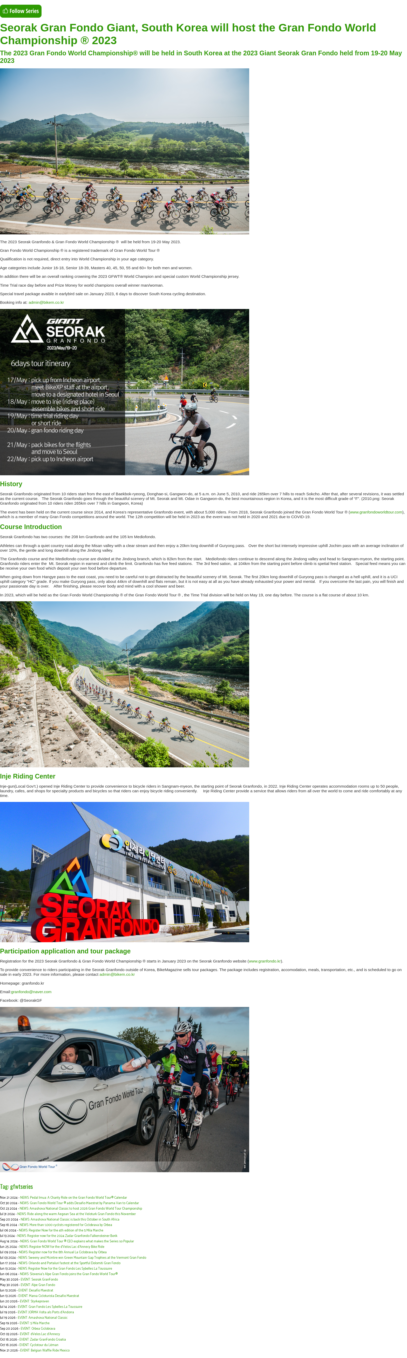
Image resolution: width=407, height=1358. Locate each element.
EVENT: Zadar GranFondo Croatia (42, 1339)
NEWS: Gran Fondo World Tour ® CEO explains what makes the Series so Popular (77, 1241)
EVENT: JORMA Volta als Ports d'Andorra (46, 1312)
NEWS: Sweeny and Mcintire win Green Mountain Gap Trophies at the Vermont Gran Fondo (82, 1258)
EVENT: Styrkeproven (34, 1301)
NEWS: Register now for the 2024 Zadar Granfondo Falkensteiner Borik (67, 1236)
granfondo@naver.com (31, 992)
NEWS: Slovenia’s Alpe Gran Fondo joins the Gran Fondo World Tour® (69, 1274)
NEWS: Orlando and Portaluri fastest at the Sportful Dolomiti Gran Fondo (69, 1263)
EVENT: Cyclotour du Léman (38, 1345)
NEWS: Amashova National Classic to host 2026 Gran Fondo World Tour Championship (81, 1208)
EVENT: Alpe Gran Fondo (38, 1285)
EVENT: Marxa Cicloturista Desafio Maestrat (48, 1296)
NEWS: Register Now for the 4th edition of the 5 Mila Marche (61, 1230)
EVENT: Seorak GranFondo (39, 1279)
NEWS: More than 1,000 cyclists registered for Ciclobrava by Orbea (66, 1225)
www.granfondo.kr (265, 961)
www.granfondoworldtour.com (376, 512)
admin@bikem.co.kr (46, 302)
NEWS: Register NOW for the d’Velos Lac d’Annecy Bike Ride (61, 1247)
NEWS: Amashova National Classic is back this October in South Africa (70, 1219)
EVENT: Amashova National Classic (42, 1318)
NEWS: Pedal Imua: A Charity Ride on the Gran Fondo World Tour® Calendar (73, 1198)
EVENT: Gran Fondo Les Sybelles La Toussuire (50, 1307)
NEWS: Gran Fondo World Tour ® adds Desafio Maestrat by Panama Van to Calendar (79, 1203)
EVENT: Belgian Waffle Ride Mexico (45, 1350)
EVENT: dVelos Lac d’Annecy (40, 1334)
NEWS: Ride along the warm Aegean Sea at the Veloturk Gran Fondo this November (76, 1214)
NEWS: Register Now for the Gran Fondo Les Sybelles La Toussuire (65, 1268)
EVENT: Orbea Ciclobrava (38, 1328)
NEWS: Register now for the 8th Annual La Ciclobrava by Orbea (63, 1252)
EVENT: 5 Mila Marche (35, 1323)
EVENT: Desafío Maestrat (35, 1290)
